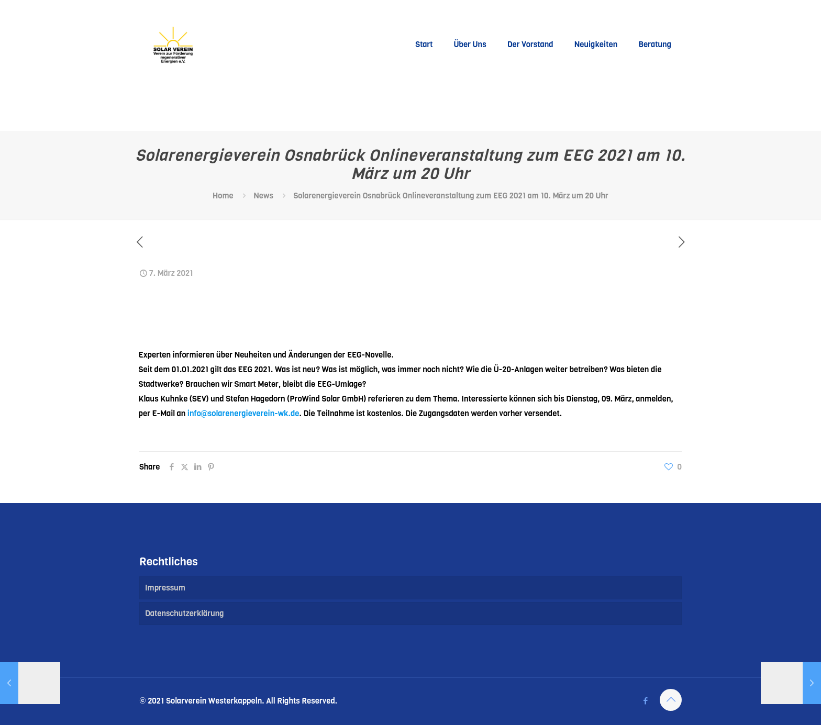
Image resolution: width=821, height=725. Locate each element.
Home (223, 196)
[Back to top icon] (671, 700)
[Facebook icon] (645, 701)
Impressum (165, 588)
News (263, 196)
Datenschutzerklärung (184, 613)
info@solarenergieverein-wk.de (243, 413)
